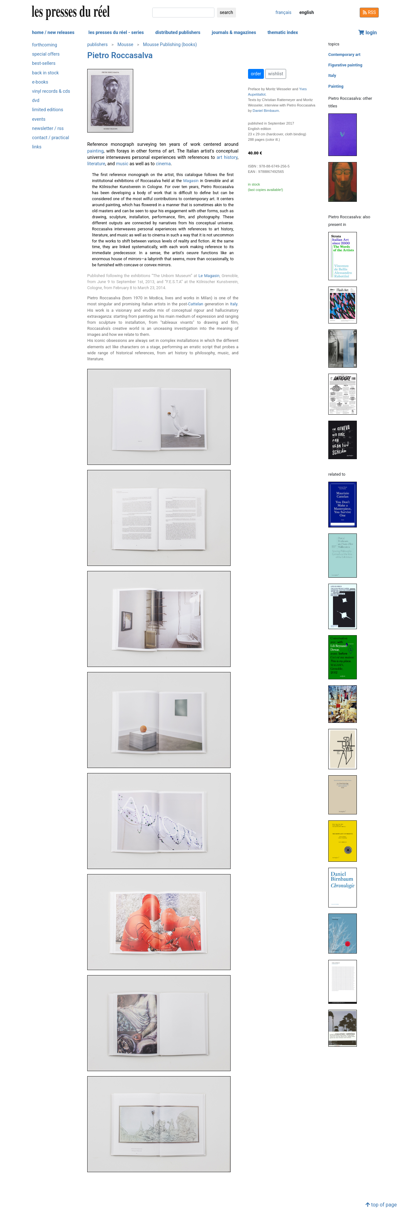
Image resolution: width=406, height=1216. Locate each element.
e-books (40, 82)
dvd (35, 100)
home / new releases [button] (53, 32)
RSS (369, 12)
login (367, 33)
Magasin (191, 180)
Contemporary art (344, 54)
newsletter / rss (48, 128)
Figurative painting (345, 65)
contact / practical (50, 137)
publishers (97, 44)
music (122, 163)
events (38, 119)
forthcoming (44, 45)
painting (95, 151)
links (37, 147)
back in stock (45, 73)
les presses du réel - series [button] (116, 32)
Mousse (125, 44)
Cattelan (195, 304)
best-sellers (44, 63)
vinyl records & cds (51, 91)
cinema (163, 163)
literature (96, 163)
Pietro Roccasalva (120, 55)
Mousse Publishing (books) (170, 44)
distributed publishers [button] (177, 32)
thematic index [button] (282, 32)
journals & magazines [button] (234, 32)
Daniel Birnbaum (266, 110)
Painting (336, 86)
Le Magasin (209, 275)
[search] (183, 12)
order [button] (256, 73)
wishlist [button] (275, 73)
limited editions (47, 109)
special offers (46, 54)
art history (227, 157)
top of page (381, 1205)
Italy (233, 304)
